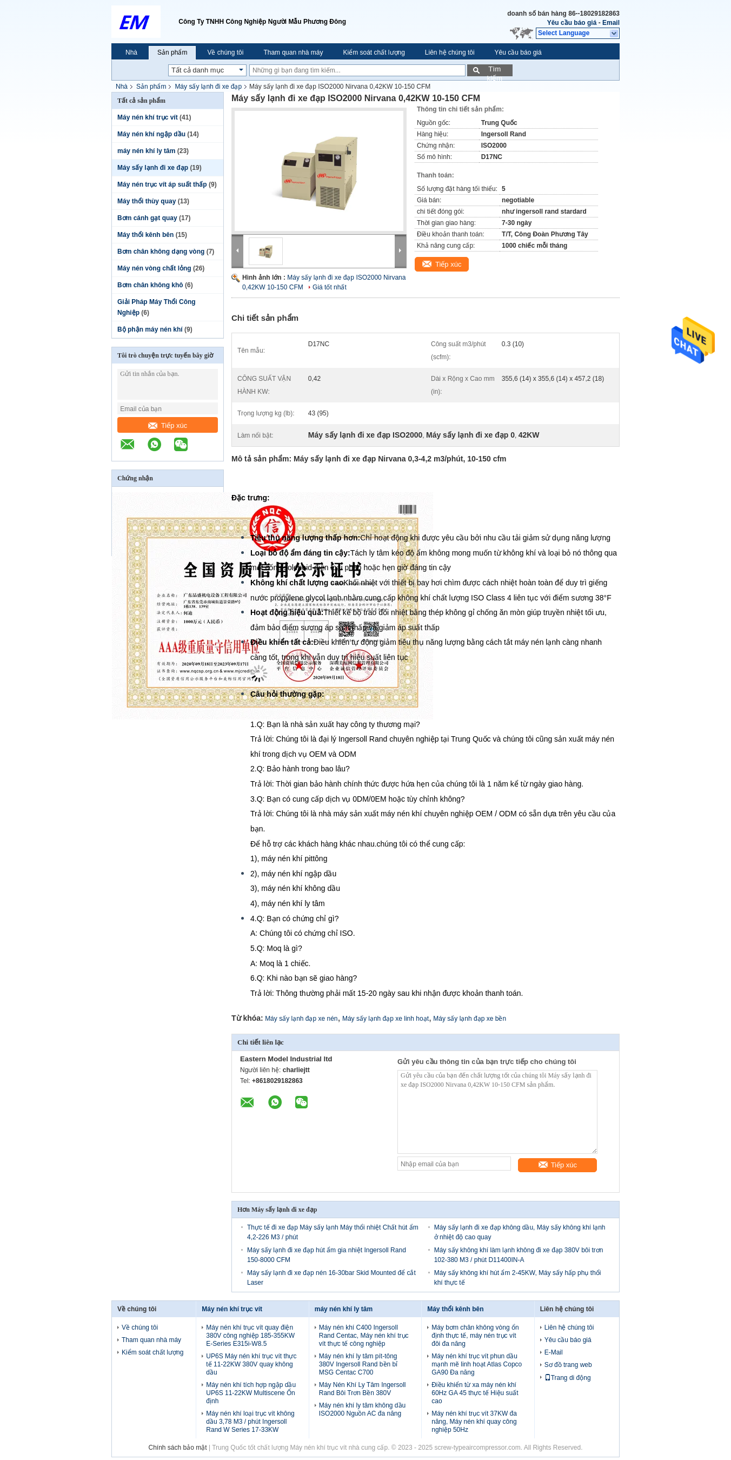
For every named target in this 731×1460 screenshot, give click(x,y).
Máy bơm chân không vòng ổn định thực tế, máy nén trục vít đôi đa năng (475, 1335)
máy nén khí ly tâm (146, 151)
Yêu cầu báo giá (572, 23)
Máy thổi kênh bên (145, 235)
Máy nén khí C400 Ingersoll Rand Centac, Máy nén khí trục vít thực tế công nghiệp (364, 1335)
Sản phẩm (172, 52)
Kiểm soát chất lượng (373, 52)
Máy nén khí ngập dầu (151, 134)
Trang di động (567, 1378)
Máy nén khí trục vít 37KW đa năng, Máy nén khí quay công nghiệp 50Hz (474, 1421)
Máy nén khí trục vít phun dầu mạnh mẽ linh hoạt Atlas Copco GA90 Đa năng (476, 1364)
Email (611, 23)
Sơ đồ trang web (568, 1365)
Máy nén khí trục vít (147, 117)
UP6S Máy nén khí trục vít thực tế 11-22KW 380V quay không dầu (251, 1364)
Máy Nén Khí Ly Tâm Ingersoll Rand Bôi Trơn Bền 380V (362, 1389)
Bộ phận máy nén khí (150, 329)
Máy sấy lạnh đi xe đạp (208, 86)
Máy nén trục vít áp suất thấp (162, 184)
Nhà (131, 52)
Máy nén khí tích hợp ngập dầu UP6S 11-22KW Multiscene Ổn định (251, 1393)
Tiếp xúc (167, 425)
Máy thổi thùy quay (146, 201)
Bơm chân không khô (150, 285)
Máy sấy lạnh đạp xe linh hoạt (385, 1018)
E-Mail (553, 1352)
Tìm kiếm (494, 70)
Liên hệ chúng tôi (450, 52)
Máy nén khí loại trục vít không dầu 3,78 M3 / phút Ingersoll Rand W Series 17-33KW (250, 1421)
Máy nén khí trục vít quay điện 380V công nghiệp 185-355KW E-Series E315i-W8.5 (250, 1335)
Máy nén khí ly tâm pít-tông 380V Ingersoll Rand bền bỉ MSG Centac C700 (358, 1364)
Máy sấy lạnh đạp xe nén (301, 1018)
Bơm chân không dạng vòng (160, 251)
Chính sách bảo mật (178, 1447)
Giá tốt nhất (330, 287)
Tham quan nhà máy (293, 52)
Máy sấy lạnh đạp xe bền (469, 1018)
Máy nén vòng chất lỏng (154, 268)
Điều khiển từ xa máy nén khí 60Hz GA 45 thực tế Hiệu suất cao (474, 1393)
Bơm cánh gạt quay (147, 218)
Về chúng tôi (225, 52)
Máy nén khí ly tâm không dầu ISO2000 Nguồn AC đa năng (362, 1409)
